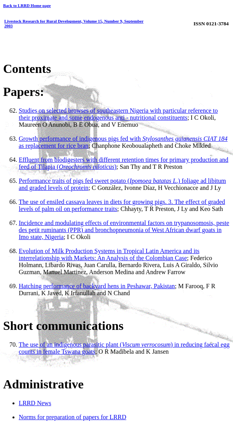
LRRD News (35, 403)
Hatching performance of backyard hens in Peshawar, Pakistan (97, 286)
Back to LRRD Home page (27, 5)
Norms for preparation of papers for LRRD (72, 417)
